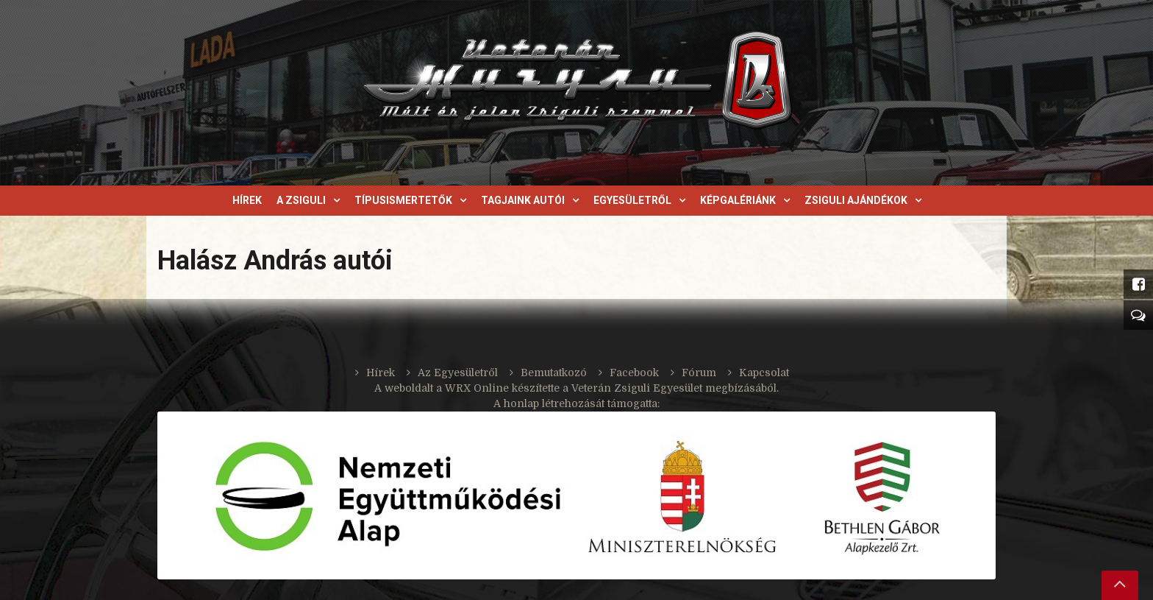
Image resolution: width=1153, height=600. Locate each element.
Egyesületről (632, 200)
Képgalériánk (738, 200)
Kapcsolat (764, 372)
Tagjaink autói (523, 200)
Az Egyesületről (458, 372)
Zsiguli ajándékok (855, 200)
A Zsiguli (301, 200)
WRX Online (477, 388)
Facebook (634, 372)
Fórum (699, 372)
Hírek (247, 200)
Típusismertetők (403, 200)
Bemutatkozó (554, 372)
